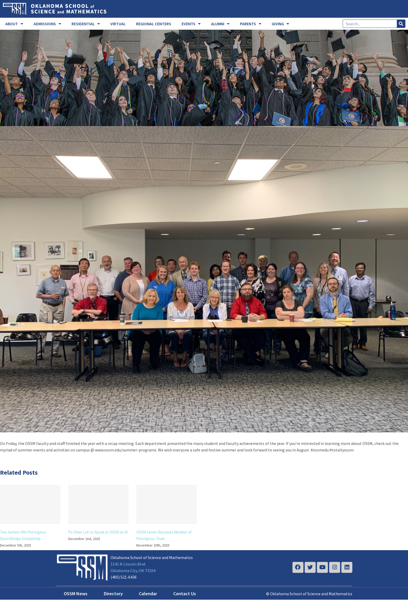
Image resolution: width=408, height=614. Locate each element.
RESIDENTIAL (86, 23)
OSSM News (75, 594)
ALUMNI (220, 23)
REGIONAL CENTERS (153, 23)
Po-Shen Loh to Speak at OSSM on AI (98, 532)
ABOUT (14, 23)
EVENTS (191, 23)
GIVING (280, 23)
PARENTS (250, 23)
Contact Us (184, 594)
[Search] (401, 24)
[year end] (204, 279)
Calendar (148, 594)
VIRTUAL (118, 23)
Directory (113, 594)
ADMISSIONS (47, 23)
